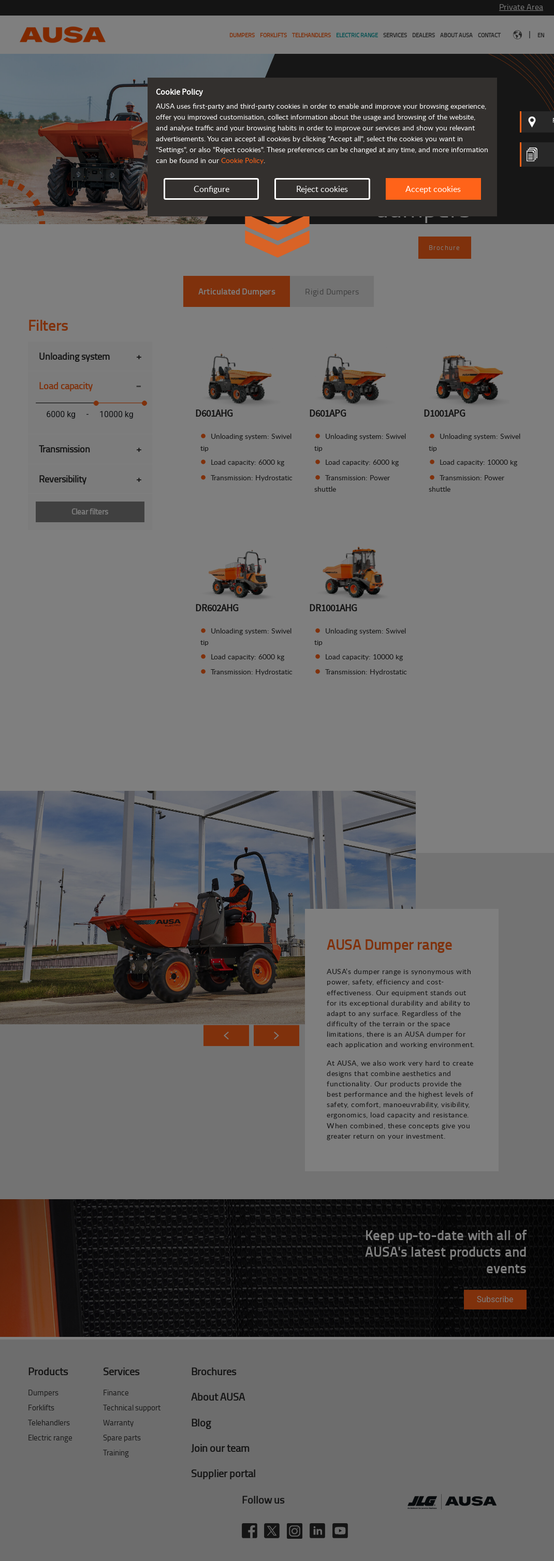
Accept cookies (433, 189)
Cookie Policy (242, 160)
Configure (211, 189)
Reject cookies (322, 189)
